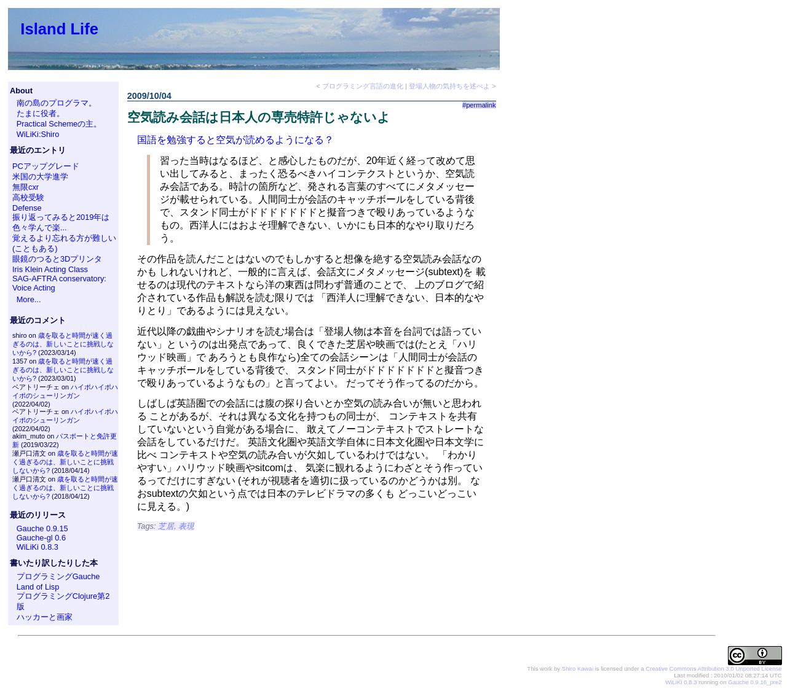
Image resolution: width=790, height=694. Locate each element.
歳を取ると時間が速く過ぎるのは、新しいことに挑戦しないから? (63, 344)
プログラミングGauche (58, 576)
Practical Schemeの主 (55, 123)
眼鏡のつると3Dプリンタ (57, 258)
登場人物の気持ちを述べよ (449, 86)
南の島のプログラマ (53, 102)
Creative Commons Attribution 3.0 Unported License (713, 668)
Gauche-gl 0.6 (41, 537)
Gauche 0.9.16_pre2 (754, 682)
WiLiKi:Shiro (38, 134)
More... (29, 299)
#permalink (479, 105)
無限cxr (25, 187)
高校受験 (28, 197)
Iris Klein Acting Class (50, 269)
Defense (27, 207)
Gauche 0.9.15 (42, 528)
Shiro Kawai (577, 668)
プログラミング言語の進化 (362, 86)
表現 (186, 526)
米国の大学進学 (40, 176)
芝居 (166, 526)
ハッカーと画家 (45, 617)
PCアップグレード (45, 166)
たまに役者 (37, 113)
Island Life (59, 28)
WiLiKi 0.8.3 (37, 547)
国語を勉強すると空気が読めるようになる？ (235, 140)
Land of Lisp (38, 586)
